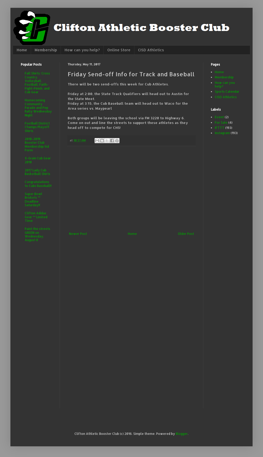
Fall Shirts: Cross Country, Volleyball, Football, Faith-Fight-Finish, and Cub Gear (37, 82)
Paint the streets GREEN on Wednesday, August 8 (37, 234)
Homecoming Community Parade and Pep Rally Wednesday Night (38, 107)
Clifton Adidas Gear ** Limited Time (36, 217)
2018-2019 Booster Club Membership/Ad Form (37, 144)
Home (22, 50)
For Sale (221, 122)
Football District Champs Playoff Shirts (37, 127)
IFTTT (219, 128)
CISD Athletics (151, 50)
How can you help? (82, 50)
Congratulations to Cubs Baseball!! (38, 183)
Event (219, 117)
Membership (46, 50)
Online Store (118, 50)
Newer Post (78, 234)
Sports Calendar (227, 91)
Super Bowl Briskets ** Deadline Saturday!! (33, 199)
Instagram (222, 133)
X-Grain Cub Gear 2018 (38, 160)
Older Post (186, 234)
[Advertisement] (131, 189)
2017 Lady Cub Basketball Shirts (37, 172)
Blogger (182, 434)
